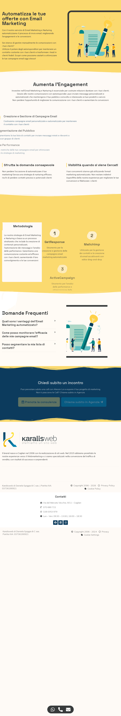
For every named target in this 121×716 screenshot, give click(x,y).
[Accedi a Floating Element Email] (68, 709)
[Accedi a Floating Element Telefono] (60, 709)
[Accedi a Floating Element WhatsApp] (53, 709)
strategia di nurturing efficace (37, 174)
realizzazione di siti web (52, 453)
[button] (29, 323)
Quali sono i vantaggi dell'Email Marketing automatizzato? (22, 323)
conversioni (103, 100)
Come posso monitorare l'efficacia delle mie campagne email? (24, 334)
